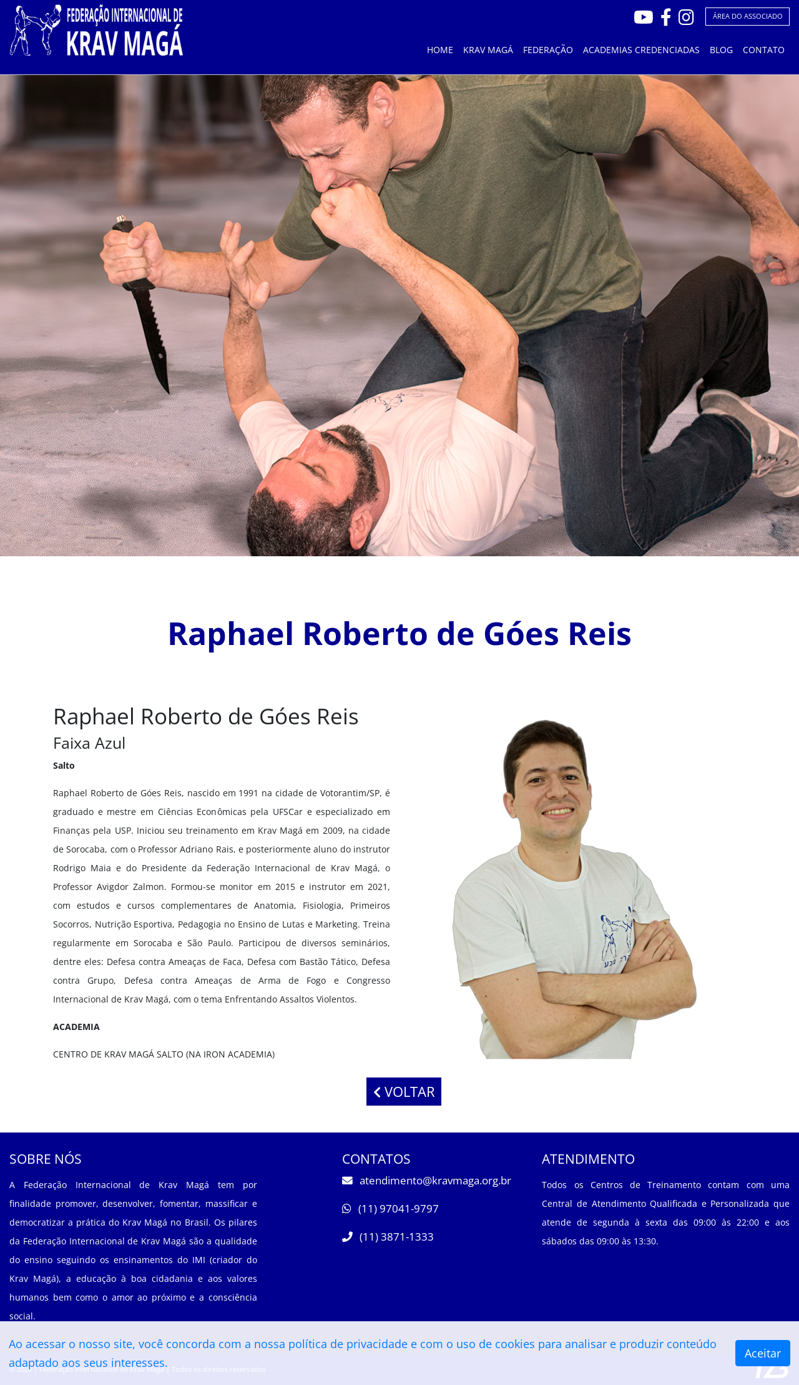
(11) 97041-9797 (390, 1208)
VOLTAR (404, 1091)
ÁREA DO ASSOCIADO (748, 16)
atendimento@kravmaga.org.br (426, 1180)
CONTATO (764, 50)
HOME (440, 50)
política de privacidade (348, 1343)
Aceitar (763, 1353)
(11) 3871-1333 (388, 1236)
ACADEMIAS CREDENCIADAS (641, 50)
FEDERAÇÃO (548, 50)
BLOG (721, 50)
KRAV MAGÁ (488, 50)
